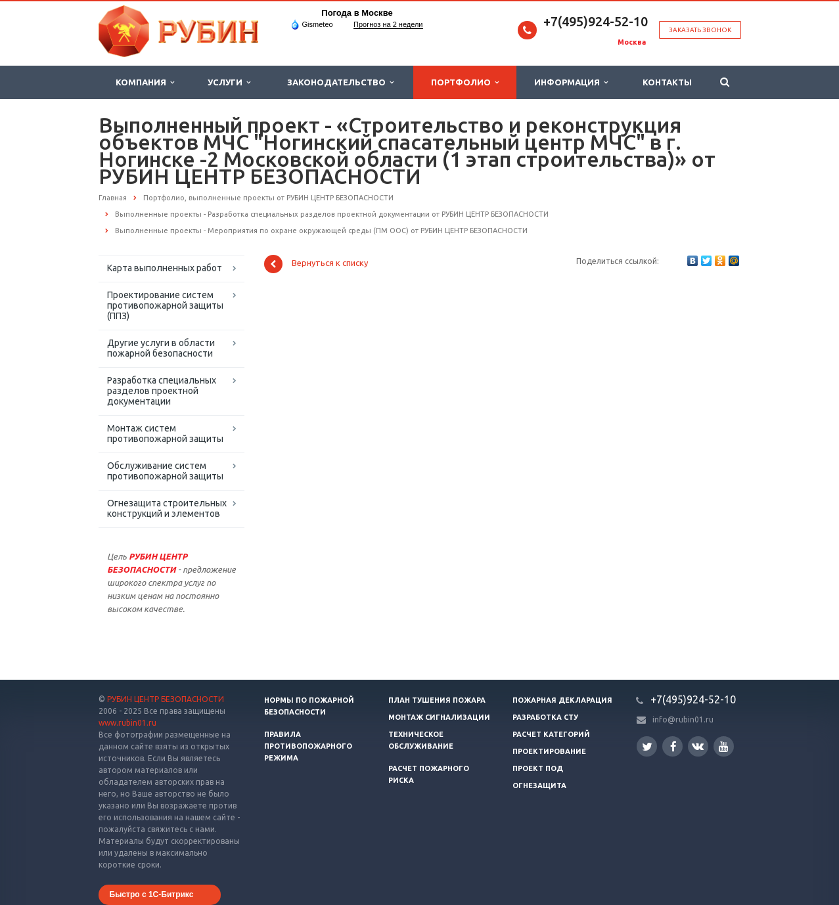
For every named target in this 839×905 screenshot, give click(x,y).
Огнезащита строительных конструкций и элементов (167, 508)
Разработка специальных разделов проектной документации (161, 391)
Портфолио (465, 82)
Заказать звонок (700, 29)
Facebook (673, 746)
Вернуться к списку (316, 264)
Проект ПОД (537, 768)
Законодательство (340, 82)
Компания (145, 82)
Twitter (647, 746)
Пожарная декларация (562, 700)
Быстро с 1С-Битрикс (152, 894)
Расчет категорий (551, 734)
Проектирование (549, 751)
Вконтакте (698, 745)
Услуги (229, 82)
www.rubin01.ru (127, 722)
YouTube (724, 746)
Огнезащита (539, 785)
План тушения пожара (437, 700)
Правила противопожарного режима (308, 746)
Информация (571, 82)
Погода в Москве (356, 13)
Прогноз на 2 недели (387, 24)
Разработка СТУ (545, 717)
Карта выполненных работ (164, 268)
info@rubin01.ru (683, 719)
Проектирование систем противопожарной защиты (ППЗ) (165, 305)
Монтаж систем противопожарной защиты (165, 433)
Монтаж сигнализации (439, 717)
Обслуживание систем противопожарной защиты (165, 470)
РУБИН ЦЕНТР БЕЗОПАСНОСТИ (165, 699)
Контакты (667, 82)
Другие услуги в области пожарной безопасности (161, 348)
